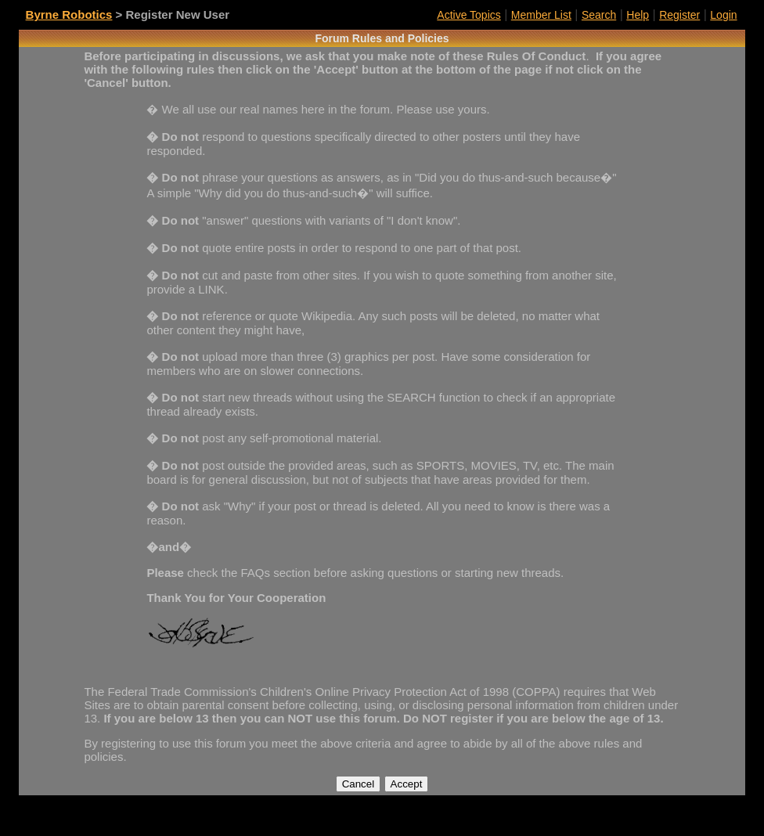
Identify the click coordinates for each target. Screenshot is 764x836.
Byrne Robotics (69, 14)
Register (679, 15)
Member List (541, 15)
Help (637, 15)
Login (723, 15)
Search (599, 15)
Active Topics (468, 15)
